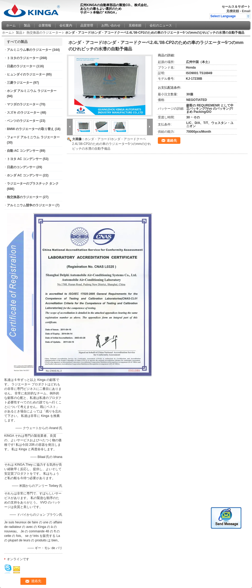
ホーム (11, 25)
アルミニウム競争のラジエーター (31, 205)
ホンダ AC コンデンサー (24, 175)
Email (246, 11)
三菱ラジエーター (19, 82)
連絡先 (172, 140)
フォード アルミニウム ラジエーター (33, 137)
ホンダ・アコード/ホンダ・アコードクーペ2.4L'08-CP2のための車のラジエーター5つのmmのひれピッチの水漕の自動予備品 (111, 143)
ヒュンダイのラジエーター (26, 74)
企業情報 (44, 25)
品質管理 (86, 25)
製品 (27, 25)
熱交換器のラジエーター (44, 32)
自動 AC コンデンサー (23, 151)
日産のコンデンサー (21, 167)
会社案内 (65, 25)
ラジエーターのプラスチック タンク (33, 183)
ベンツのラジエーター (23, 121)
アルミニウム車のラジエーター (29, 50)
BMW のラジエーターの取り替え (30, 129)
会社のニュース (161, 25)
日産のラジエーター (21, 66)
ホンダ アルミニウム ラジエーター (32, 91)
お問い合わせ (110, 25)
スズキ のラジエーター (23, 112)
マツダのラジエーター (23, 104)
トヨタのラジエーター (23, 58)
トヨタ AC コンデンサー (24, 159)
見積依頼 (232, 11)
